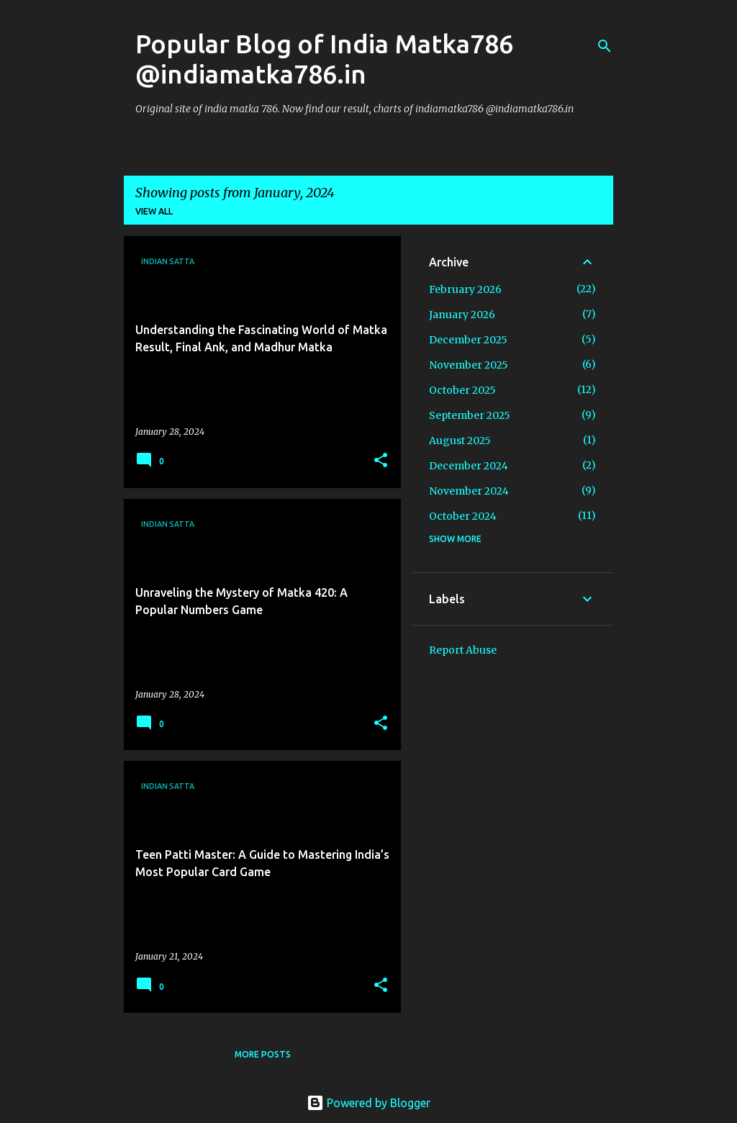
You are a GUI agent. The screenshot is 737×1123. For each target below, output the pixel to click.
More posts (263, 1054)
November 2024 (469, 490)
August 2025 (460, 440)
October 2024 (463, 516)
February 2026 (465, 289)
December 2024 (468, 465)
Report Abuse (463, 650)
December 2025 (468, 339)
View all (154, 211)
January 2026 (462, 314)
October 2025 (462, 390)
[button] (380, 461)
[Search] (604, 46)
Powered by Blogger (368, 1102)
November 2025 (468, 364)
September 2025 (469, 415)
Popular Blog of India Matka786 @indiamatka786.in (324, 59)
